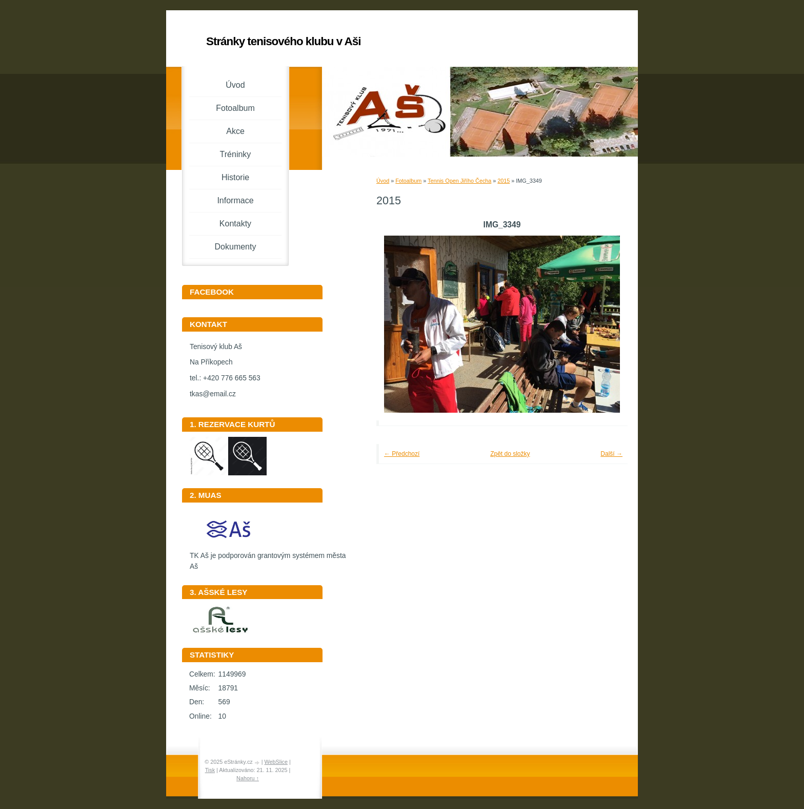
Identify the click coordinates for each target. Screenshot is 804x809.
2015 (503, 181)
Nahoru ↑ (247, 778)
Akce (235, 131)
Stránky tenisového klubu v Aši (283, 41)
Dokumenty (235, 246)
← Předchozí (401, 453)
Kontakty (235, 223)
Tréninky (235, 154)
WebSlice (276, 762)
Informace (235, 200)
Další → (611, 453)
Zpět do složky (510, 453)
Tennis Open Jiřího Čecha (459, 181)
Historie (235, 177)
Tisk (210, 770)
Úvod (382, 181)
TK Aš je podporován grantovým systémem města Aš (268, 557)
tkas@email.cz (213, 394)
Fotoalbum (408, 181)
